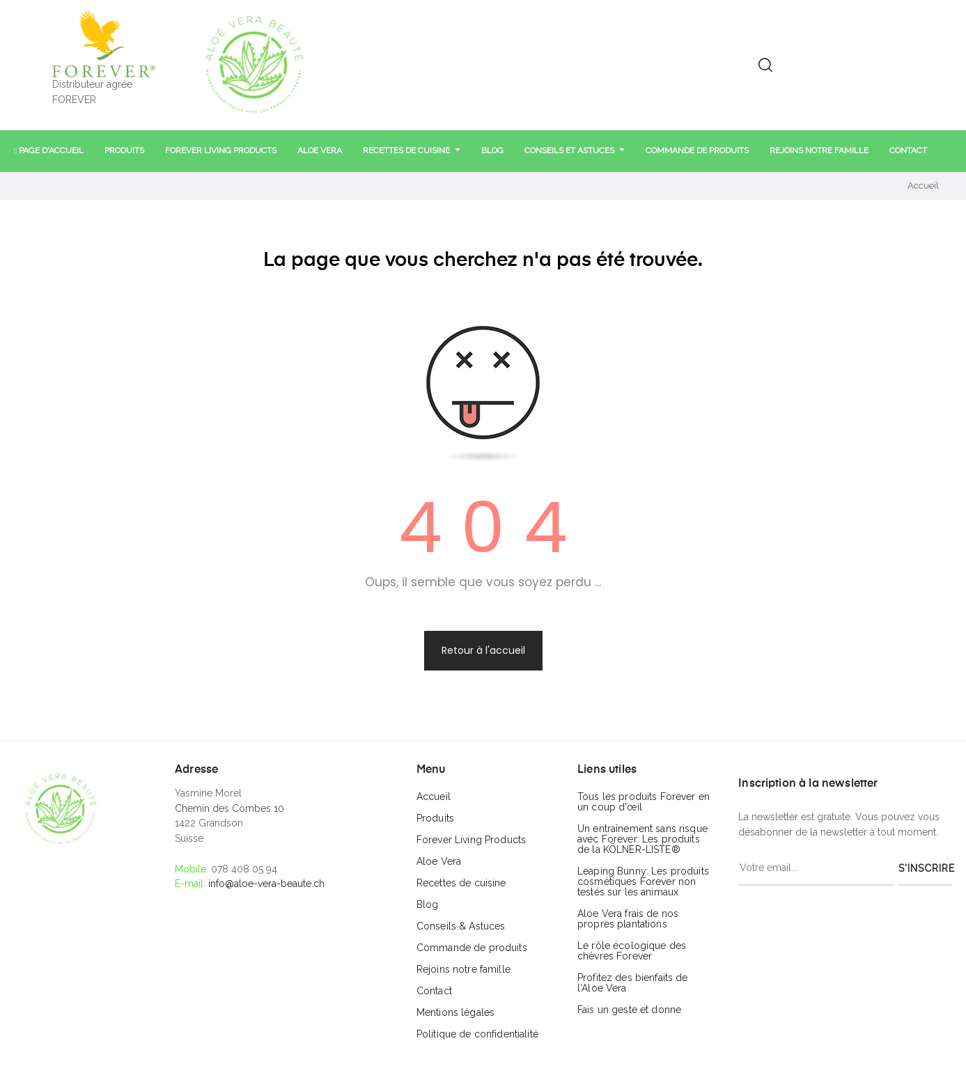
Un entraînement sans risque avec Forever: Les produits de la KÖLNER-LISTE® (642, 839)
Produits (435, 818)
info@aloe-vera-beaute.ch (266, 883)
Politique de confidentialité (477, 1034)
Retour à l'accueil (483, 650)
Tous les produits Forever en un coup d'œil (643, 802)
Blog (427, 904)
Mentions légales (455, 1012)
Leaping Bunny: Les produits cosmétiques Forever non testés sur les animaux (643, 881)
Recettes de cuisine (461, 882)
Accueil (433, 796)
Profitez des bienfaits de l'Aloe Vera (632, 983)
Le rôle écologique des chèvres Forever (631, 951)
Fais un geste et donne (629, 1009)
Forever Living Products (471, 839)
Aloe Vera (438, 861)
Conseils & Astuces (461, 926)
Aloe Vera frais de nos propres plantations (627, 919)
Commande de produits (471, 947)
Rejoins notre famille (463, 969)
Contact (434, 990)
